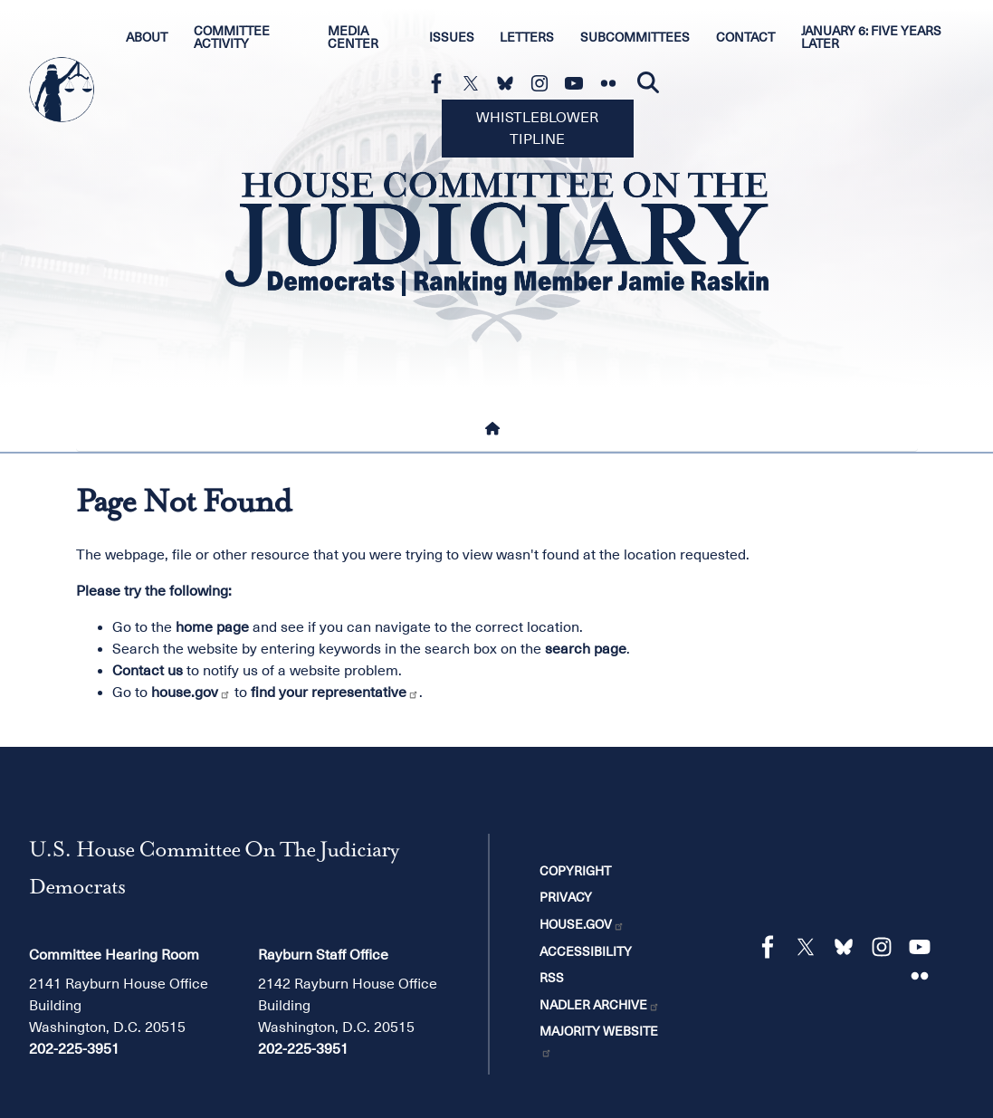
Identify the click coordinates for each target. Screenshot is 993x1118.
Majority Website (598, 1041)
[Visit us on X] (475, 83)
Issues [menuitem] (451, 37)
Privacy (565, 897)
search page (585, 649)
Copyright (575, 871)
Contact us (147, 671)
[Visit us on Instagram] (544, 83)
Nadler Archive (599, 1005)
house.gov (191, 692)
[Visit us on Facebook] (441, 83)
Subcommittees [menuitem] (635, 37)
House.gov (582, 924)
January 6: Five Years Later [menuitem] (871, 37)
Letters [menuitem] (527, 37)
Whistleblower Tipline (537, 129)
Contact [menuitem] (745, 37)
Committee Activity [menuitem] (232, 37)
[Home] (496, 429)
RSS (551, 977)
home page (212, 627)
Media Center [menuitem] (353, 37)
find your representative (335, 692)
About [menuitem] (146, 37)
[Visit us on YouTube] (578, 83)
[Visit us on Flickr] (613, 83)
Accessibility (585, 951)
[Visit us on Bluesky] (509, 83)
